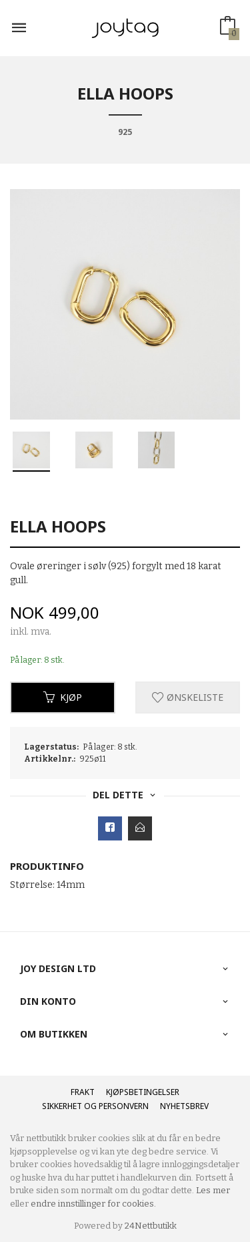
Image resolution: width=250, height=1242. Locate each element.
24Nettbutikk (151, 1226)
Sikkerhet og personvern (95, 1106)
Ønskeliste (187, 697)
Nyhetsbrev (184, 1106)
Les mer (213, 1190)
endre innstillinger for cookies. (93, 1204)
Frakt (83, 1092)
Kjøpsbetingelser (142, 1092)
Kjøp (62, 697)
